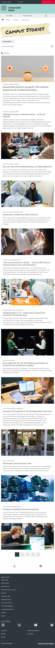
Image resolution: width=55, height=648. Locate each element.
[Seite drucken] (41, 566)
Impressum (4, 630)
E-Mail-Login (4, 580)
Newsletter (30, 633)
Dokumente (20, 2)
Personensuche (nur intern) (8, 589)
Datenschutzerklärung (33, 630)
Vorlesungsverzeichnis (7, 609)
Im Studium (16, 19)
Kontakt (3, 637)
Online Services (5, 586)
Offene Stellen (5, 583)
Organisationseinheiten (7, 2)
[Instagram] (3, 625)
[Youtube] (36, 625)
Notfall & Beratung (6, 599)
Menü (46, 16)
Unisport (3, 612)
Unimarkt (3, 593)
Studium (8, 19)
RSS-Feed (7, 53)
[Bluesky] (52, 625)
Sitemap (3, 633)
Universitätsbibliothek (7, 606)
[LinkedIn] (19, 625)
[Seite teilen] (14, 566)
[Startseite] (2, 20)
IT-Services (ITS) (5, 596)
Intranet (3, 616)
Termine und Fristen (6, 602)
